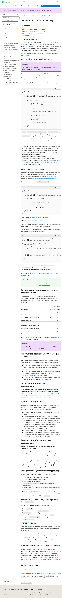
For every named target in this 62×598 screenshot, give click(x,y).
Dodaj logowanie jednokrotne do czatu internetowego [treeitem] (11, 83)
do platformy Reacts (44, 285)
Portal (38, 5)
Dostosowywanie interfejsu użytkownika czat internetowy (34, 29)
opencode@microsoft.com (53, 539)
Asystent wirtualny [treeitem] (8, 74)
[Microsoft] (3, 2)
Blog (33, 592)
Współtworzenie (40, 592)
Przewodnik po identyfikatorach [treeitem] (11, 53)
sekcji (27, 55)
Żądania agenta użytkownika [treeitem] (10, 64)
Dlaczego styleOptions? (31, 138)
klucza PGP (25, 559)
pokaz (48, 409)
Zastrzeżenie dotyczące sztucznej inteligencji (11, 592)
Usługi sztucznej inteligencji (30, 15)
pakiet (41, 409)
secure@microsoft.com (33, 553)
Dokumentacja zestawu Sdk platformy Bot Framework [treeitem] (9, 24)
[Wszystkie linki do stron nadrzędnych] (22, 16)
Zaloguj (58, 1)
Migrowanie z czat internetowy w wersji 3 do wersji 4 (33, 31)
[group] (41, 110)
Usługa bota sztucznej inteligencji (45, 15)
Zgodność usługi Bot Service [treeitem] (10, 47)
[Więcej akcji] (59, 16)
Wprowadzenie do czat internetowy (29, 27)
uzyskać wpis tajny (31, 75)
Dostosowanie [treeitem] (8, 80)
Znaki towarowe (33, 594)
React (58, 224)
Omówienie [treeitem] (7, 78)
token (46, 77)
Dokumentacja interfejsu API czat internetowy (32, 33)
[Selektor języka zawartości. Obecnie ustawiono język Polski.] (4, 589)
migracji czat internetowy (44, 379)
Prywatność (48, 592)
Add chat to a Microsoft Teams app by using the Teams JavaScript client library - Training (41, 573)
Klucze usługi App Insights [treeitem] (9, 45)
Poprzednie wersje (26, 592)
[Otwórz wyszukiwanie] (55, 2)
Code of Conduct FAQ (26, 537)
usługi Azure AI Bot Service (44, 73)
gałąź (23, 69)
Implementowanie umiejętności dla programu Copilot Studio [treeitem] (11, 56)
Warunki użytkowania (23, 594)
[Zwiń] (17, 14)
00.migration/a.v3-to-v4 (29, 375)
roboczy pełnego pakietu (35, 217)
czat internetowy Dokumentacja (50, 393)
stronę (29, 526)
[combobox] (11, 17)
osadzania (25, 369)
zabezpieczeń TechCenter (53, 559)
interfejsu (37, 142)
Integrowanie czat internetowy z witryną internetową (43, 178)
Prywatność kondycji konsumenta (9, 594)
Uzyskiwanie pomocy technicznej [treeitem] (11, 43)
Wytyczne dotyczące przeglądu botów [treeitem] (11, 50)
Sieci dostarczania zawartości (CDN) (35, 348)
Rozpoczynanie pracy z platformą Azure (51, 5)
